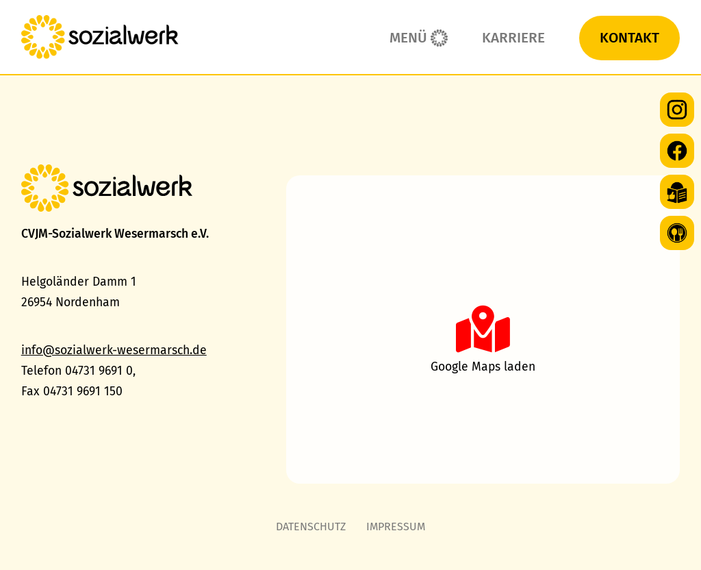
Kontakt (629, 38)
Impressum (395, 526)
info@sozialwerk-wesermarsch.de (114, 350)
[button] (483, 330)
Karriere (513, 38)
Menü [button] (408, 38)
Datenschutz (311, 526)
